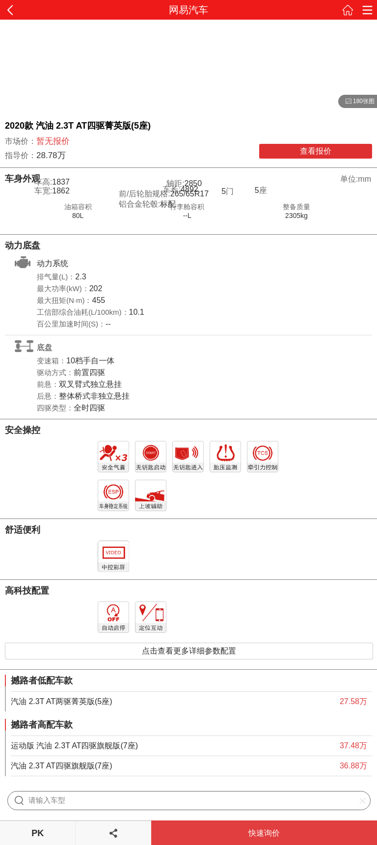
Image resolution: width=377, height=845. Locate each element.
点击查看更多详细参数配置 (189, 651)
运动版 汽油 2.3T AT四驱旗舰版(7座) (74, 745)
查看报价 (315, 151)
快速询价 (264, 833)
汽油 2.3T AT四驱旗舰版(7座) (61, 766)
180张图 (356, 102)
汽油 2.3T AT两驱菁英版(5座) (61, 701)
